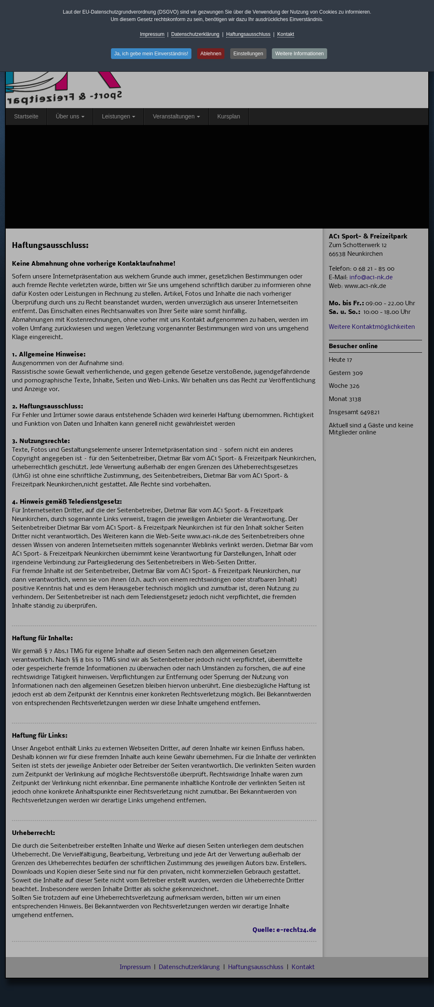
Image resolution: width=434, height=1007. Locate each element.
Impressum (152, 34)
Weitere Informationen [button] (299, 54)
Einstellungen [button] (248, 54)
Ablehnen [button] (211, 54)
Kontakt (285, 34)
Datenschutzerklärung (195, 34)
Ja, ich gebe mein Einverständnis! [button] (151, 54)
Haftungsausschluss (248, 34)
